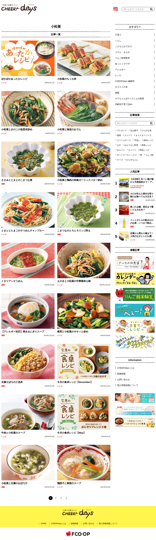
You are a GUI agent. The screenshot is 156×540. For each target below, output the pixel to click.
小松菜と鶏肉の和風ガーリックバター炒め (79, 180)
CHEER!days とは (125, 368)
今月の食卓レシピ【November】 (75, 382)
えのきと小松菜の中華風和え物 (73, 281)
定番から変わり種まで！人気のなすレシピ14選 (141, 234)
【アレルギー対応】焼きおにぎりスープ (22, 331)
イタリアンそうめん (12, 281)
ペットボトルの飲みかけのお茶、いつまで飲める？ (141, 222)
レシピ (3, 83)
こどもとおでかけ (137, 186)
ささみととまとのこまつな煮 (16, 180)
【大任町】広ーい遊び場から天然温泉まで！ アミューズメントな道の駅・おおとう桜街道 (142, 181)
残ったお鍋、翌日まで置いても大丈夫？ (141, 208)
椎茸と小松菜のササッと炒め (72, 331)
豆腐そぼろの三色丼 (12, 382)
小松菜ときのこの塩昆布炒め (16, 129)
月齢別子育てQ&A (123, 104)
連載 (3, 184)
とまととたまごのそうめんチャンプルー (22, 230)
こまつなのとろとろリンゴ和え (73, 230)
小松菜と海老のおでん (69, 129)
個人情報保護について (127, 385)
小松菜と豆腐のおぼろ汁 (14, 483)
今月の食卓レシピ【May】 (71, 432)
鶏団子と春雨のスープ (69, 483)
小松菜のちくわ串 (66, 79)
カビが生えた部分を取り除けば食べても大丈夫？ (141, 195)
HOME (43, 523)
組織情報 (121, 374)
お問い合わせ (123, 379)
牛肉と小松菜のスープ (13, 432)
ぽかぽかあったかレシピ (14, 79)
